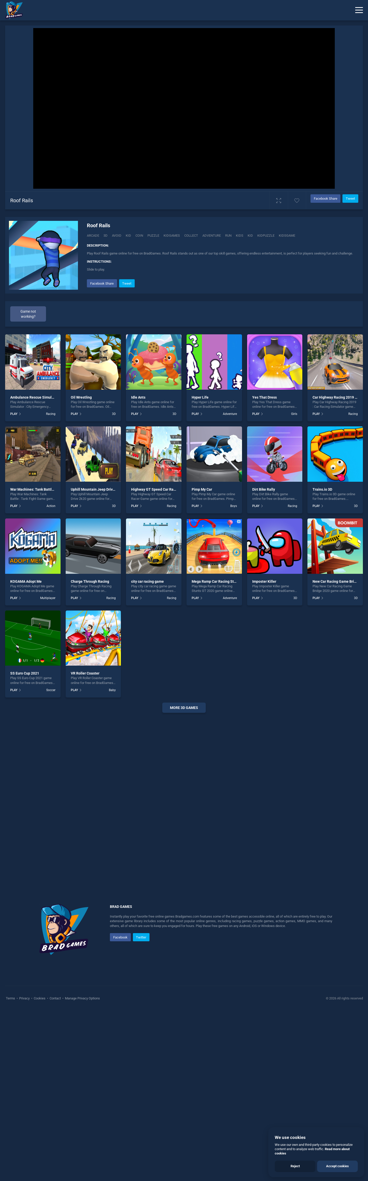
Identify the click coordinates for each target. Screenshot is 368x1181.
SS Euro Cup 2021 (24, 843)
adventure (211, 235)
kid (250, 235)
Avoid (116, 235)
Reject (295, 1166)
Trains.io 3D (322, 659)
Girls (294, 584)
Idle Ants (138, 567)
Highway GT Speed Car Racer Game (160, 659)
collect (191, 235)
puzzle (153, 235)
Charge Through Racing (90, 751)
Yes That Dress (264, 567)
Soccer (50, 860)
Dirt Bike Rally (263, 659)
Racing (50, 584)
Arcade (93, 235)
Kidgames (172, 235)
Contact (55, 1168)
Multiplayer (47, 768)
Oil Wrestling (81, 567)
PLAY (13, 584)
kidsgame (287, 235)
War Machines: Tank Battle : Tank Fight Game (47, 659)
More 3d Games (184, 878)
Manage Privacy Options (82, 1168)
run (228, 235)
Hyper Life (200, 567)
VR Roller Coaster (85, 843)
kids (239, 235)
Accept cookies (337, 1166)
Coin (139, 235)
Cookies (39, 1168)
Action (51, 676)
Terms (11, 1168)
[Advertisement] (220, 313)
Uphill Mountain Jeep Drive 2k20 (97, 659)
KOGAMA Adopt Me (26, 751)
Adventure (230, 584)
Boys (233, 676)
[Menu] (359, 10)
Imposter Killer (264, 751)
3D (105, 235)
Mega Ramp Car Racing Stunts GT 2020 (224, 751)
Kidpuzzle (265, 235)
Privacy (24, 1168)
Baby (112, 860)
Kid (128, 235)
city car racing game (147, 751)
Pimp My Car (202, 659)
